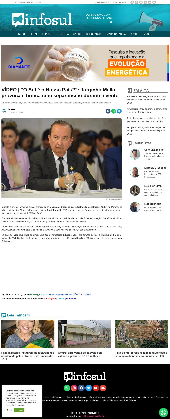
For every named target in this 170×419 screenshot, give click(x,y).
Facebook (71, 298)
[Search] (111, 22)
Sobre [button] (9, 410)
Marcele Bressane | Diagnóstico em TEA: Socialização (153, 174)
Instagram (50, 298)
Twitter (61, 298)
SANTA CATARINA (116, 34)
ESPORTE (48, 34)
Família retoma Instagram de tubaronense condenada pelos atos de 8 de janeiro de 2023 (146, 99)
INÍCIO (21, 34)
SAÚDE (77, 34)
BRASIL (134, 34)
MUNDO (147, 34)
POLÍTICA (63, 34)
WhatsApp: (35, 294)
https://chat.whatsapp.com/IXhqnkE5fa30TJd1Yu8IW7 (66, 294)
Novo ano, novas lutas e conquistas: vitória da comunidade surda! (154, 192)
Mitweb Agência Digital (93, 416)
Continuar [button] (19, 410)
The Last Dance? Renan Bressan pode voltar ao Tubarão (154, 156)
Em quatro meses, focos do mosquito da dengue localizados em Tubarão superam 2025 (146, 130)
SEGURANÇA (93, 34)
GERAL (33, 34)
